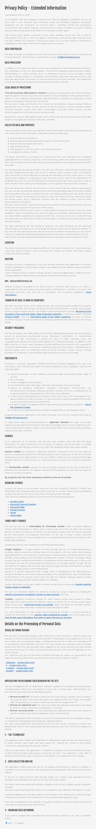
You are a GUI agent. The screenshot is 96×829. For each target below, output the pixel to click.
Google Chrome (17, 510)
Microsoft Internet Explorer (23, 504)
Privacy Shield (12, 317)
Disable (18, 823)
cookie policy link (26, 662)
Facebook (10, 662)
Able (9, 823)
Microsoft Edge (17, 507)
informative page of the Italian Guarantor (50, 317)
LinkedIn (10, 668)
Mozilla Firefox (17, 501)
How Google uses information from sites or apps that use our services (38, 617)
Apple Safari (16, 515)
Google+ (10, 671)
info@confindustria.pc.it (68, 57)
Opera (13, 512)
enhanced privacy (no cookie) (39, 604)
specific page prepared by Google (51, 615)
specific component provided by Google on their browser (32, 594)
